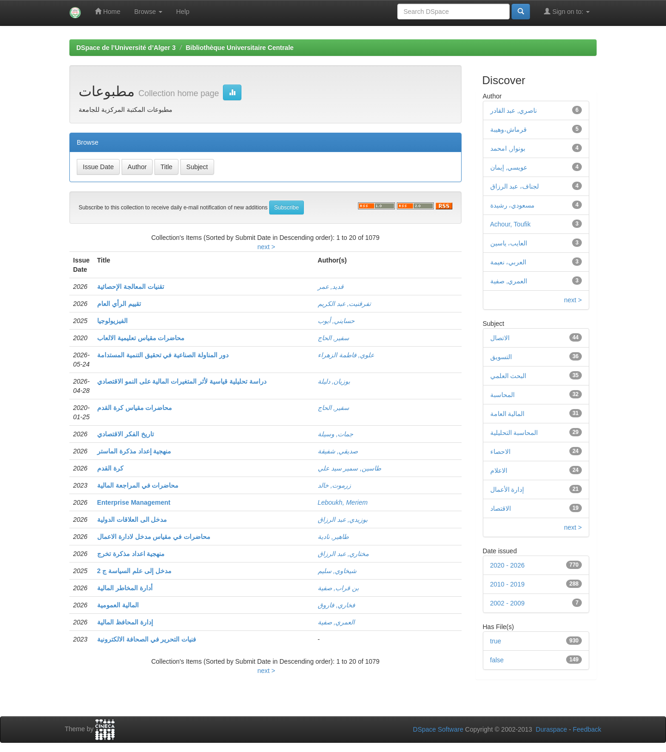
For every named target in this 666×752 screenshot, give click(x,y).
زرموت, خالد (335, 485)
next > (266, 247)
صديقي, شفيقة (338, 451)
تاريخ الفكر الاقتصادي (125, 434)
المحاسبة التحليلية (514, 432)
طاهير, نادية (333, 536)
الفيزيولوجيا (112, 320)
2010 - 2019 (507, 584)
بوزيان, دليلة (334, 381)
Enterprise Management (134, 502)
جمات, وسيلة (336, 434)
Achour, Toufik (510, 224)
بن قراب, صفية (338, 588)
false (497, 660)
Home (107, 11)
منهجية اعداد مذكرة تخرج (131, 553)
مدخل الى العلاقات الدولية (132, 519)
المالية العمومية (118, 605)
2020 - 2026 (507, 565)
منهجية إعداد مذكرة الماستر (134, 451)
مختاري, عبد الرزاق (343, 553)
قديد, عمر (331, 286)
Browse (148, 11)
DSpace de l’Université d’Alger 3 (126, 47)
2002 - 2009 (507, 603)
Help (183, 11)
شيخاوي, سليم (337, 571)
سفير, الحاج (334, 338)
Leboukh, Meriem (343, 502)
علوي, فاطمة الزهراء (346, 355)
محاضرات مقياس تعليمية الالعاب (141, 338)
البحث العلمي (508, 375)
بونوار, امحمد (508, 148)
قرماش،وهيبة (508, 129)
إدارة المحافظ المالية (125, 622)
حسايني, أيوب (336, 320)
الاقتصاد (500, 508)
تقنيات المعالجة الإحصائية (130, 286)
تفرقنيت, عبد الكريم (344, 303)
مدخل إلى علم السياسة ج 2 (134, 571)
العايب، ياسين (509, 243)
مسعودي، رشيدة (512, 205)
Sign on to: (567, 11)
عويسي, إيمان (509, 167)
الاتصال (500, 338)
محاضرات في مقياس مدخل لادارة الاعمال (153, 536)
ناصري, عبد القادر (513, 110)
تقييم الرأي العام (119, 303)
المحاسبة (502, 394)
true (495, 641)
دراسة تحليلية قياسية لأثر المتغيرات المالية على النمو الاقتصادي (181, 381)
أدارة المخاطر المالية (125, 588)
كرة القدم (110, 468)
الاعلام (498, 470)
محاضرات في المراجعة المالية (138, 485)
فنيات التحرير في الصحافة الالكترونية (147, 639)
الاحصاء (500, 451)
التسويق (501, 357)
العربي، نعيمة (508, 262)
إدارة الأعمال (507, 489)
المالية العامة (507, 413)
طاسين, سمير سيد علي (350, 468)
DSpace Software (438, 729)
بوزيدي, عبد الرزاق (343, 519)
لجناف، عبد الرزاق (514, 186)
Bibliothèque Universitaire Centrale (239, 47)
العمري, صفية (336, 622)
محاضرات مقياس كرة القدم (135, 407)
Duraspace (551, 729)
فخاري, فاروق (337, 605)
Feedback (587, 729)
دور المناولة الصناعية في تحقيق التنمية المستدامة (162, 355)
